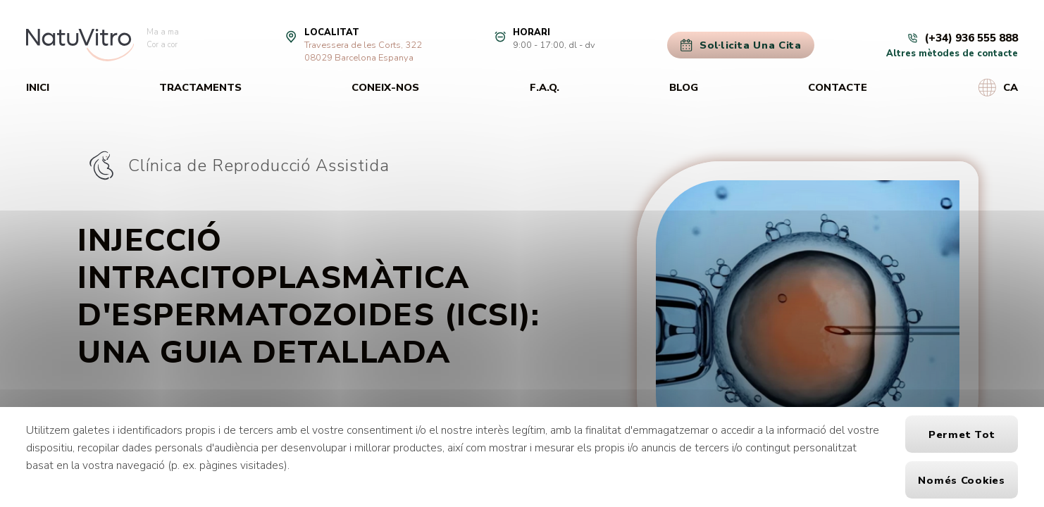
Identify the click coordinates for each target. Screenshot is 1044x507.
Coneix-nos (385, 87)
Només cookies (961, 480)
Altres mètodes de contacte (952, 53)
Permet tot (961, 434)
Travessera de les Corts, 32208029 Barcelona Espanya (363, 51)
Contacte (837, 87)
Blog (683, 87)
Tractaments (200, 87)
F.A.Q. (544, 87)
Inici (37, 87)
